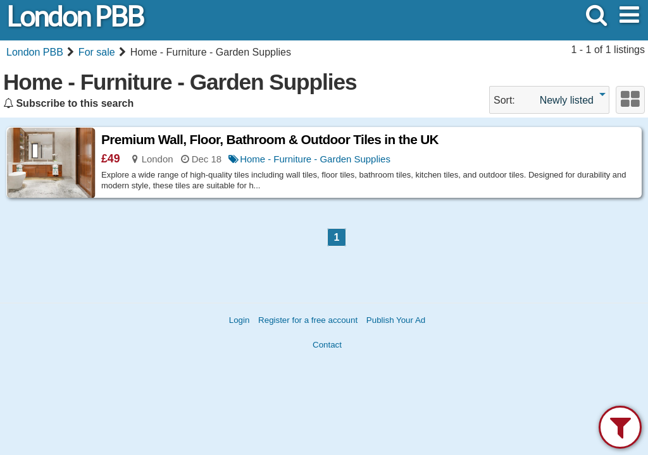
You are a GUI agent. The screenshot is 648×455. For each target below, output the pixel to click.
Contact (327, 344)
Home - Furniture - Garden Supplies (315, 159)
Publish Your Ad (395, 320)
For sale (96, 52)
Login (239, 320)
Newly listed (567, 100)
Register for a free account (308, 320)
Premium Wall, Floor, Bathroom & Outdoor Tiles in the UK (270, 139)
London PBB (74, 16)
